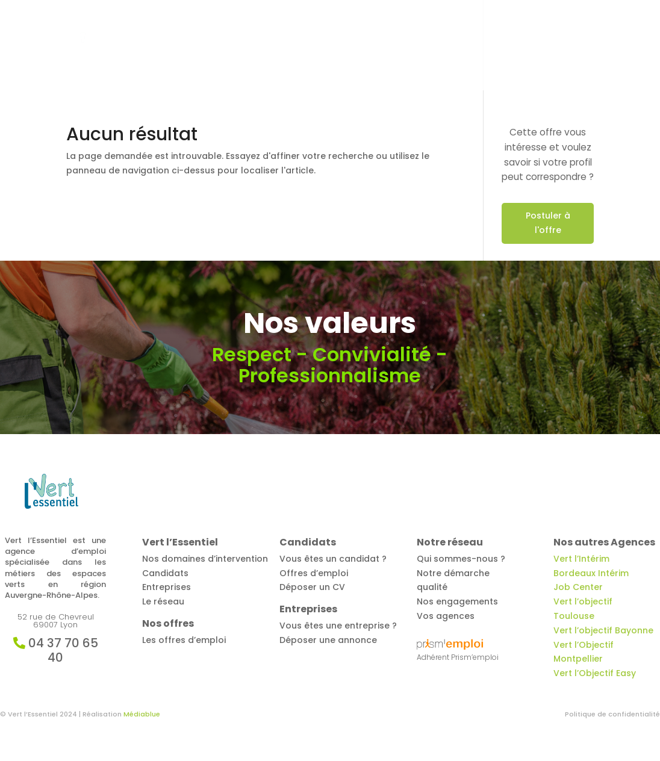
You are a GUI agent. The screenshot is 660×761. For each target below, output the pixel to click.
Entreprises (431, 46)
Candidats (355, 46)
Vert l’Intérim (581, 559)
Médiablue (141, 714)
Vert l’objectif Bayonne (603, 630)
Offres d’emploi (281, 46)
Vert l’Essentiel (199, 46)
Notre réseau (512, 46)
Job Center (578, 587)
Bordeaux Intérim (591, 573)
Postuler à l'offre (548, 223)
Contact (575, 46)
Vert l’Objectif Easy (594, 673)
